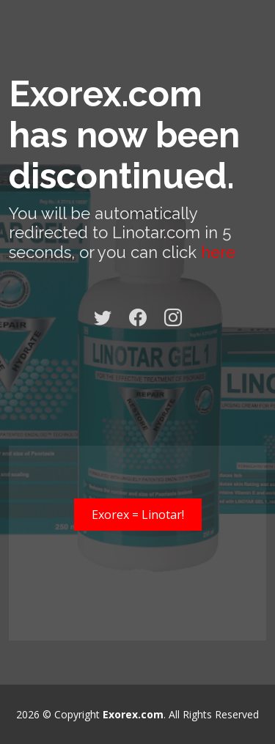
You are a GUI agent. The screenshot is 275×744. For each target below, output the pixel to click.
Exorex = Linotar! (138, 515)
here (218, 252)
